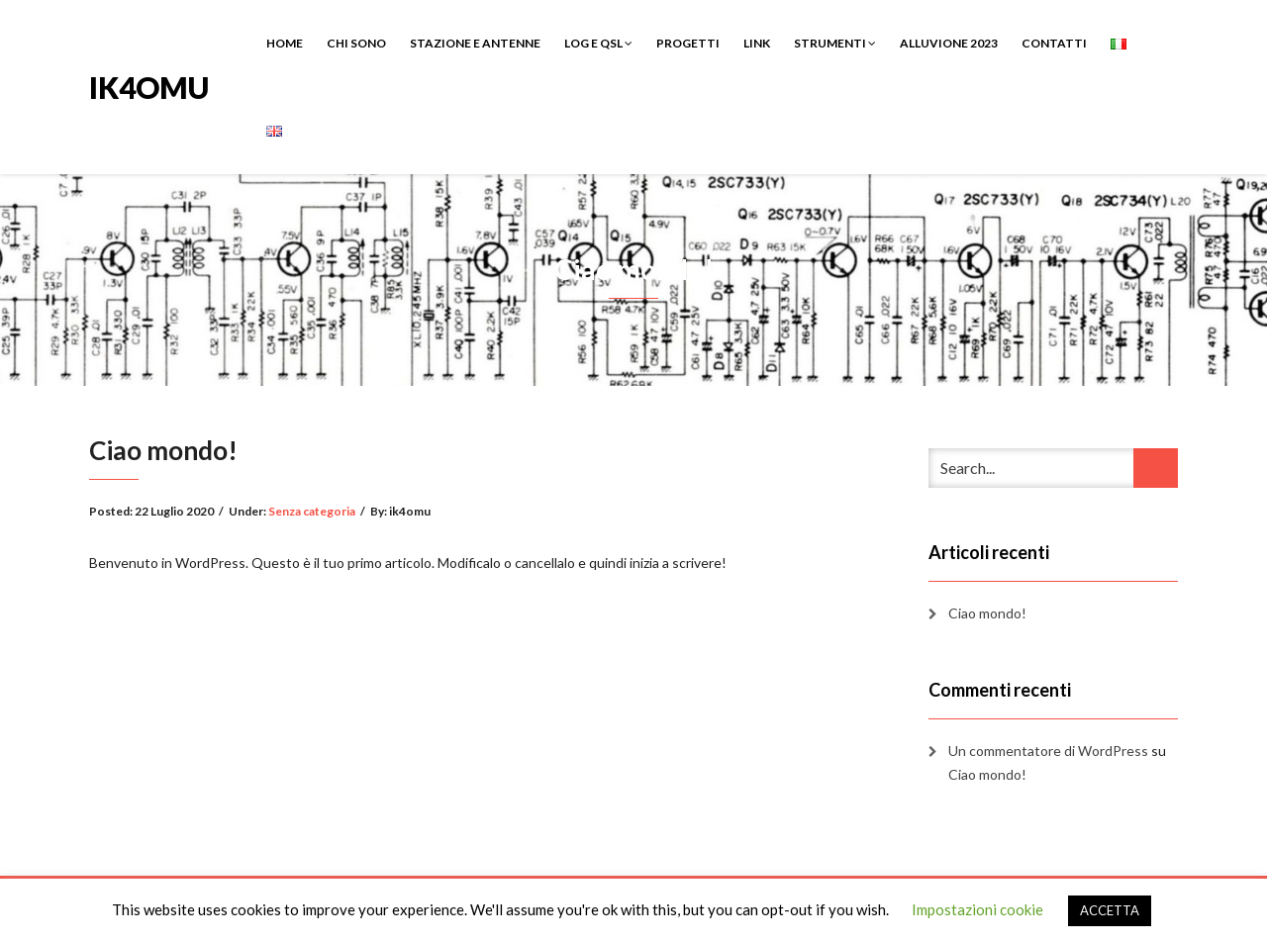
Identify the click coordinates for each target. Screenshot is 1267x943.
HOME (284, 43)
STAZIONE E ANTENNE (475, 43)
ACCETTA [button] (1109, 910)
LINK (756, 43)
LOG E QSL (598, 43)
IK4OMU (149, 85)
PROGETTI (688, 43)
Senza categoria (311, 511)
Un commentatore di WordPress (1048, 750)
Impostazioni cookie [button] (977, 909)
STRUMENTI (835, 43)
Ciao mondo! (987, 613)
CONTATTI (1054, 43)
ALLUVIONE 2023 (949, 43)
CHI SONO (356, 43)
